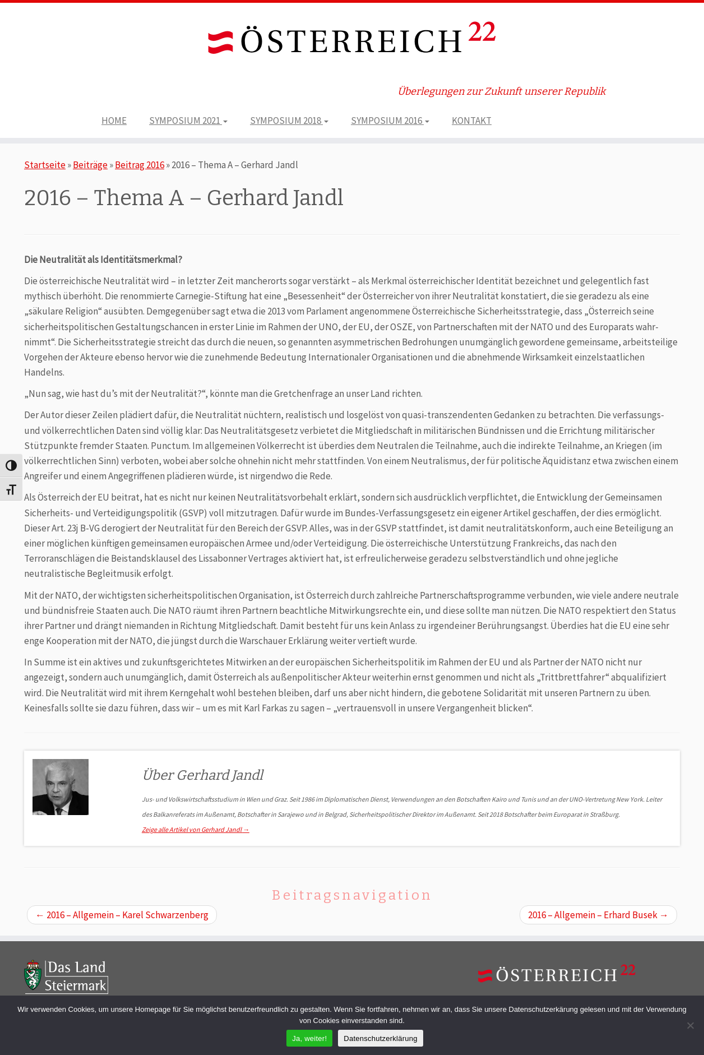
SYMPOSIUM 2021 (188, 120)
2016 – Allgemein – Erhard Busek (598, 915)
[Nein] (690, 1025)
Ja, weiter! (309, 1038)
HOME (114, 120)
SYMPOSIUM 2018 (289, 120)
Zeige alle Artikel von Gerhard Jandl (195, 829)
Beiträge (90, 165)
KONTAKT (472, 120)
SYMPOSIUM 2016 (390, 120)
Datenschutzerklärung (380, 1038)
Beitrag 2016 (139, 165)
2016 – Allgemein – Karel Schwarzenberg (122, 915)
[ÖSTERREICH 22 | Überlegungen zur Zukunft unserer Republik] (352, 40)
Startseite (45, 165)
